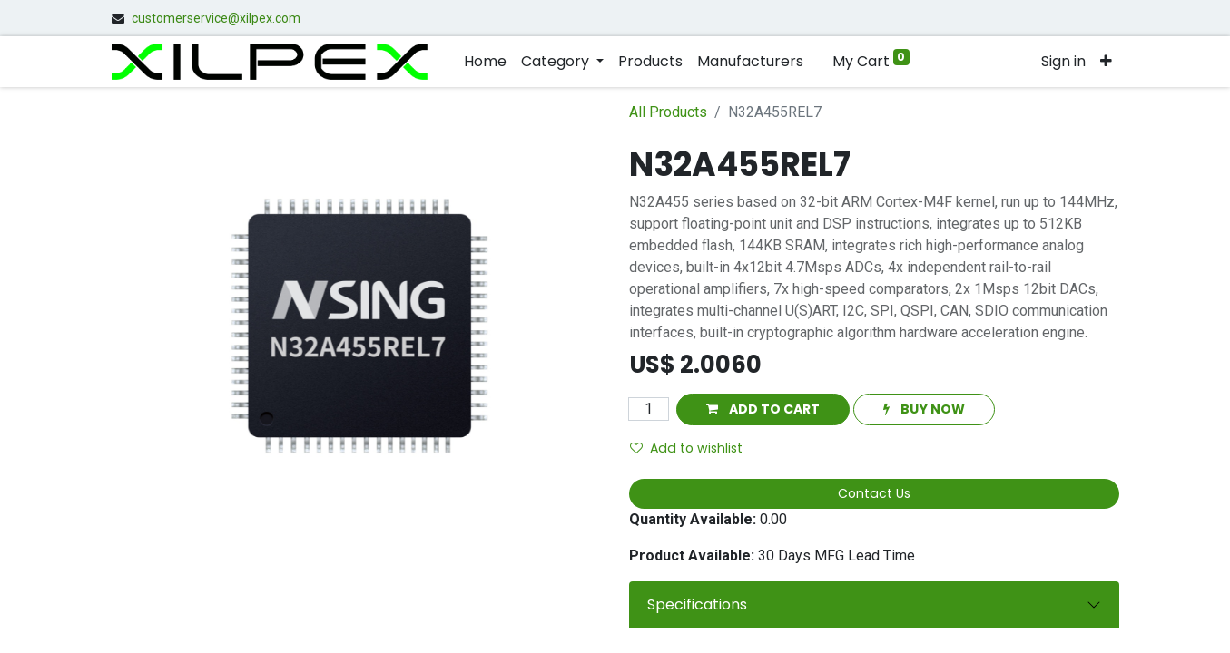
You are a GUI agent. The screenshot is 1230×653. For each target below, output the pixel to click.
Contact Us (874, 493)
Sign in (1063, 61)
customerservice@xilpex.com (216, 18)
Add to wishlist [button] (686, 448)
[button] (1106, 62)
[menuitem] (485, 62)
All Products (668, 112)
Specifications (697, 604)
